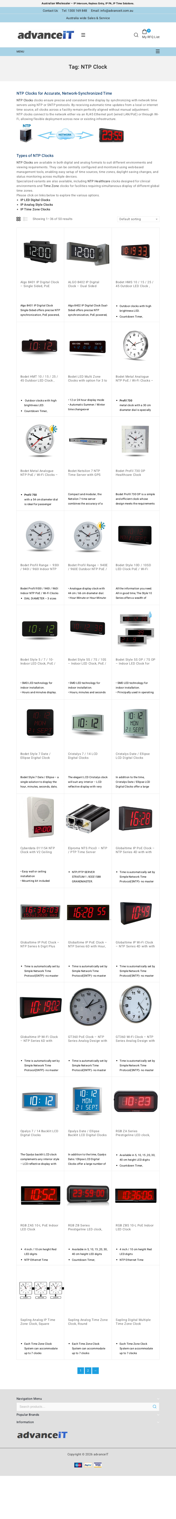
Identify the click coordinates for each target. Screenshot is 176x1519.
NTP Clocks (25, 100)
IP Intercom (80, 3)
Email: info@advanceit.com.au (112, 11)
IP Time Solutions (123, 3)
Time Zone (51, 186)
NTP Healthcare (99, 181)
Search (154, 1406)
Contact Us (50, 11)
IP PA (108, 3)
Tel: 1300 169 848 (74, 11)
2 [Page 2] (88, 1370)
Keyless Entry (96, 3)
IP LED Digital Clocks (35, 200)
